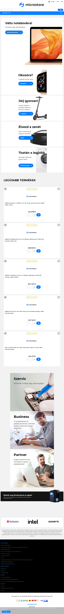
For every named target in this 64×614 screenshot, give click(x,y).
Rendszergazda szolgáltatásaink (9, 579)
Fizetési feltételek (5, 545)
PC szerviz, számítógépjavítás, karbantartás (12, 581)
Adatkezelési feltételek (7, 561)
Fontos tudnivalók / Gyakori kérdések (11, 551)
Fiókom (3, 586)
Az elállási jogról (5, 555)
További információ (11, 609)
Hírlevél (3, 590)
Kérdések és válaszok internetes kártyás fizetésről (14, 547)
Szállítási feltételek (6, 549)
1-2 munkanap (32, 189)
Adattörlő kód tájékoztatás (8, 563)
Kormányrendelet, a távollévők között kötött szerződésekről (17, 559)
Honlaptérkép (4, 572)
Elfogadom (6, 611)
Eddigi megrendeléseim (7, 588)
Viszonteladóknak (5, 577)
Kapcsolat (3, 568)
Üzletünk (3, 570)
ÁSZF (2, 557)
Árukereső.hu (32, 606)
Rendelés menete (5, 553)
